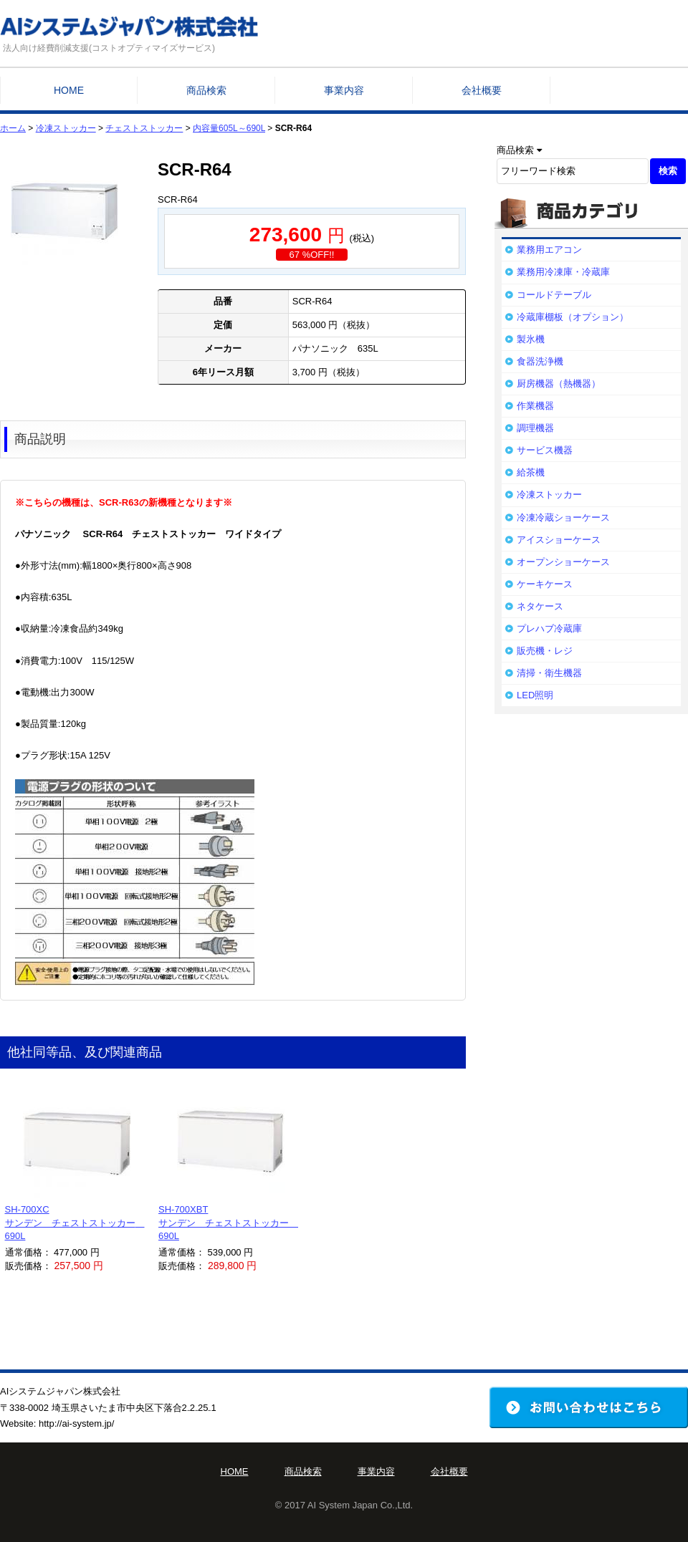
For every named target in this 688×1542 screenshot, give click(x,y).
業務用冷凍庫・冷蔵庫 (563, 271)
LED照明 (535, 695)
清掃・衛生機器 (549, 673)
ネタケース (540, 606)
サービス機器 (545, 450)
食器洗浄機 (540, 361)
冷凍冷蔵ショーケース (563, 517)
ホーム (13, 128)
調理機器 (535, 428)
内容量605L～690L (229, 128)
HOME (69, 90)
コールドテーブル (554, 294)
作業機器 (535, 405)
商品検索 (206, 90)
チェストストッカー (144, 128)
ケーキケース (545, 584)
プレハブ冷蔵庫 (549, 628)
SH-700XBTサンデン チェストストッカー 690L (228, 1222)
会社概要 (482, 90)
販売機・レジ (545, 650)
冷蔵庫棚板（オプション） (573, 317)
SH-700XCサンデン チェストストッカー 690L (75, 1222)
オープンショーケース (563, 561)
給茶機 (531, 472)
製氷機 (531, 339)
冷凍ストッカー (66, 128)
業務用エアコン (549, 249)
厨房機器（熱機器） (559, 383)
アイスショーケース (559, 539)
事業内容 (344, 90)
